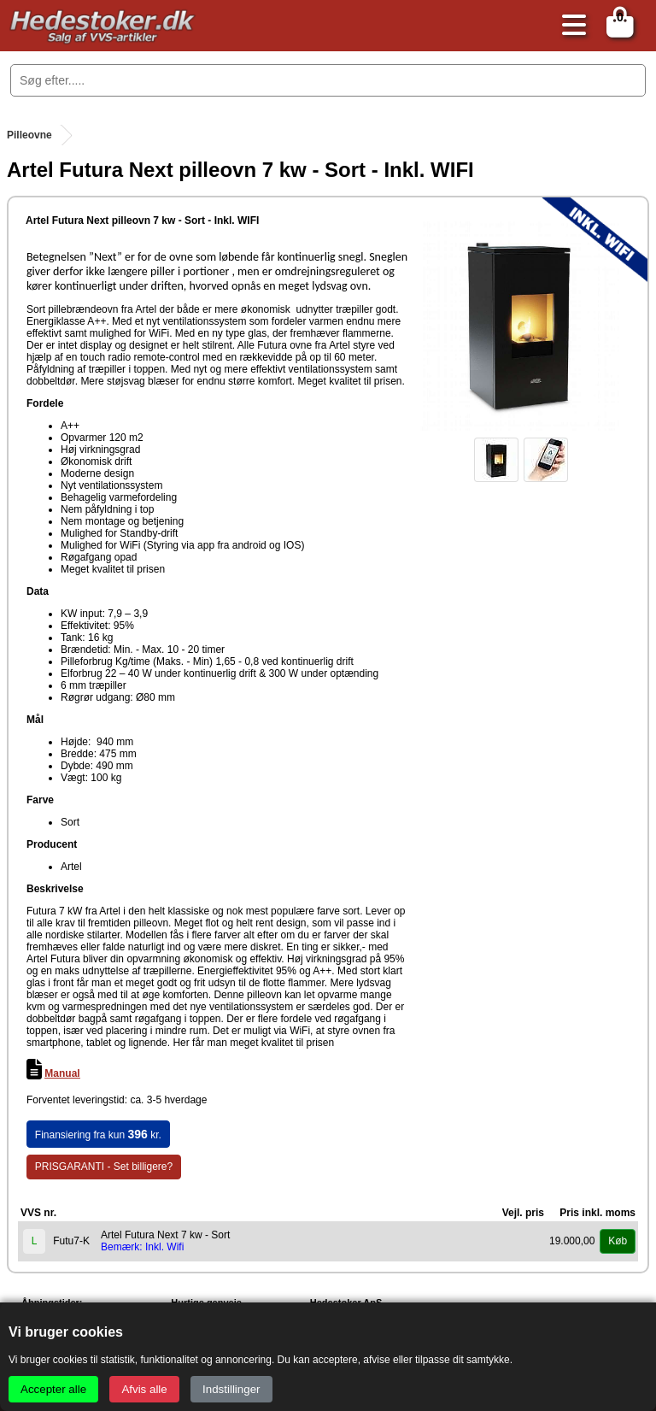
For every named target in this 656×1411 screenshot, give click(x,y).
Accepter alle (53, 1389)
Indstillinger (231, 1389)
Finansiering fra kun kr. (98, 1134)
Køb (617, 1241)
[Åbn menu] (570, 26)
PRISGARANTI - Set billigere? (104, 1167)
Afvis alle (144, 1389)
